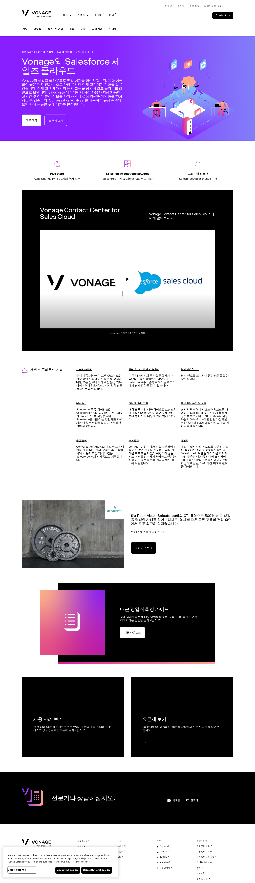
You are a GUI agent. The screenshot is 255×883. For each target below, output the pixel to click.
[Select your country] (214, 6)
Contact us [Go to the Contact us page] (223, 15)
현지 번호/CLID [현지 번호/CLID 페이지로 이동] (190, 369)
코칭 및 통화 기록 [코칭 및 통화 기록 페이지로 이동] (138, 403)
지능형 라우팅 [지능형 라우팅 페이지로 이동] (84, 369)
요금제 (112, 29)
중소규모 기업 (55, 29)
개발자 (98, 15)
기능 (83, 29)
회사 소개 (121, 846)
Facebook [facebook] (164, 846)
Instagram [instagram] (165, 868)
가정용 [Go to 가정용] (168, 6)
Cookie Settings (204, 862)
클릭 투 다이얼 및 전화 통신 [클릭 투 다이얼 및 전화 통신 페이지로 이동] (144, 369)
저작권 (199, 873)
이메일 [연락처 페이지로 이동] (176, 800)
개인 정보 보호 (203, 851)
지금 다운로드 (132, 632)
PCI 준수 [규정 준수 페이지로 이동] (134, 440)
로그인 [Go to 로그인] (180, 6)
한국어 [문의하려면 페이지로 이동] (194, 800)
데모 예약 (31, 120)
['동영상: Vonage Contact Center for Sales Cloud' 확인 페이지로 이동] (127, 279)
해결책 (81, 15)
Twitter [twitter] (163, 857)
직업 (119, 857)
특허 (198, 868)
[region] (60, 862)
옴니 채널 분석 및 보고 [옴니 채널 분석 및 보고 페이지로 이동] (193, 403)
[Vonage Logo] (36, 14)
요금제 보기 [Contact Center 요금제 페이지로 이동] (56, 120)
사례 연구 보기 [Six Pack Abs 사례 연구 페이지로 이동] (143, 547)
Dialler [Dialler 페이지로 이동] (81, 403)
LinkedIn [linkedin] (164, 851)
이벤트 (120, 851)
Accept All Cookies (68, 870)
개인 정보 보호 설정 (205, 857)
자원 (111, 15)
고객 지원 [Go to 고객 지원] (194, 6)
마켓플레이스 (83, 841)
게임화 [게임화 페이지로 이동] (184, 440)
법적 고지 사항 (203, 846)
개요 (24, 29)
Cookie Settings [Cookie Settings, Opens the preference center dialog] (17, 870)
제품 (65, 15)
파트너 (80, 846)
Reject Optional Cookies (96, 870)
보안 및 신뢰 (202, 879)
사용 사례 (97, 29)
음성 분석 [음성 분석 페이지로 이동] (81, 440)
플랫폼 (37, 29)
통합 (71, 29)
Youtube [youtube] (164, 862)
